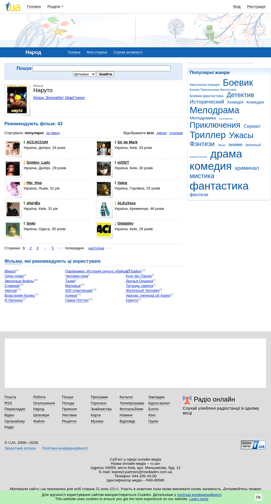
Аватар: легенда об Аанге (148, 295)
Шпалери (41, 415)
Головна (34, 6)
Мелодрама (214, 110)
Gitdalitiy (124, 223)
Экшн (221, 145)
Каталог (126, 397)
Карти (96, 415)
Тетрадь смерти (139, 286)
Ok (258, 497)
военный (253, 145)
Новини (126, 415)
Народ (38, 409)
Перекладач (14, 409)
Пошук (67, 397)
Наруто (132, 300)
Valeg (120, 183)
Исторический (207, 102)
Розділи (53, 6)
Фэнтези (202, 143)
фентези (199, 194)
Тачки (70, 281)
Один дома (14, 276)
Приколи (69, 409)
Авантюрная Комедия (205, 84)
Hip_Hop (32, 183)
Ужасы (241, 135)
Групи (153, 421)
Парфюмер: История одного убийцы (96, 271)
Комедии (255, 102)
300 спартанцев (78, 291)
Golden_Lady (36, 162)
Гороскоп (98, 403)
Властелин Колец (19, 295)
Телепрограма (132, 403)
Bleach (10, 271)
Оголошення (44, 403)
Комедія (235, 102)
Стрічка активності (128, 52)
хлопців (176, 133)
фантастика (219, 186)
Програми (99, 397)
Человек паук (76, 276)
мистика (202, 176)
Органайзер (14, 421)
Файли (39, 421)
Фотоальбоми (131, 409)
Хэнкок (71, 295)
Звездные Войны (19, 281)
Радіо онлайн (214, 399)
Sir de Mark (125, 142)
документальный (198, 157)
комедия (211, 166)
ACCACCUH (35, 142)
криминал (247, 168)
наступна (96, 248)
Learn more (199, 499)
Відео (9, 415)
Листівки (69, 415)
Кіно (151, 415)
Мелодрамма (203, 117)
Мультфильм (225, 118)
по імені (53, 133)
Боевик (238, 82)
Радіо (9, 427)
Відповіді (127, 421)
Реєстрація (256, 6)
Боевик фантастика (206, 96)
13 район (133, 271)
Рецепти (69, 421)
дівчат (162, 133)
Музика (97, 421)
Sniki (29, 223)
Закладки (156, 397)
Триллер (208, 135)
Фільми (13, 261)
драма (226, 154)
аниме (235, 144)
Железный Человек (142, 291)
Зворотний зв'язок (20, 448)
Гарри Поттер (77, 300)
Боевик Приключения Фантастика (213, 89)
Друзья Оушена (139, 281)
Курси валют (159, 403)
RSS (8, 403)
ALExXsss (125, 203)
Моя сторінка (97, 52)
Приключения (215, 125)
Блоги (153, 409)
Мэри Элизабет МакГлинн (59, 97)
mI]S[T (121, 162)
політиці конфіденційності (199, 495)
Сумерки (11, 286)
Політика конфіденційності (65, 448)
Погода (68, 403)
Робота (39, 397)
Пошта (10, 397)
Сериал (252, 126)
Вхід (237, 6)
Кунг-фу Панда (139, 276)
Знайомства (101, 409)
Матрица (73, 286)
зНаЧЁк (31, 203)
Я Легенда (13, 300)
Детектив (240, 95)
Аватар (10, 291)
